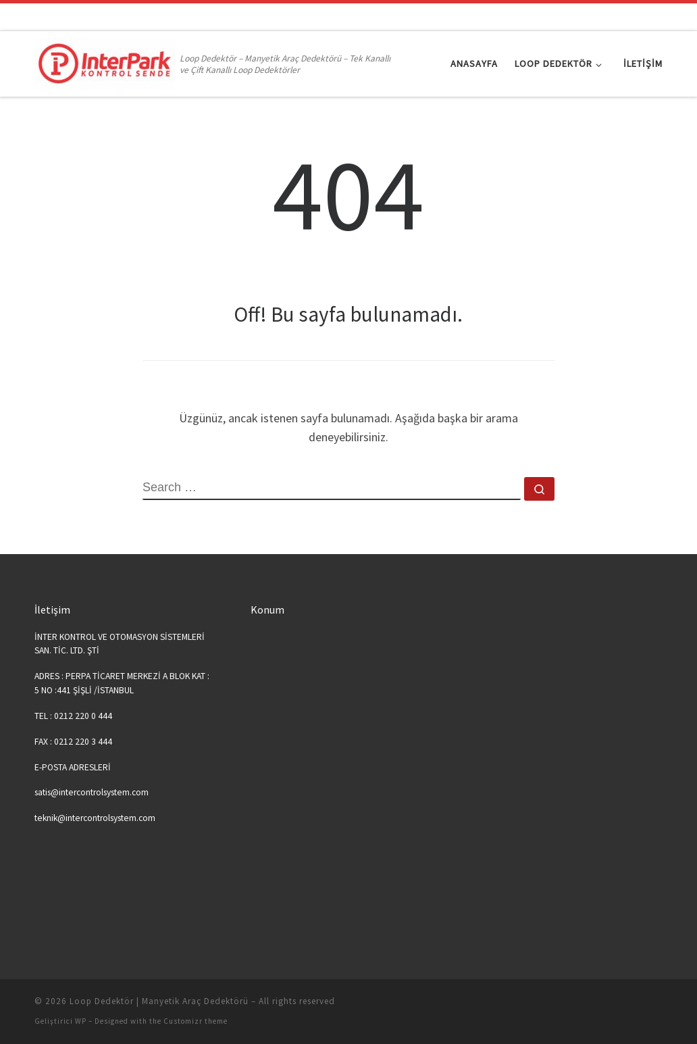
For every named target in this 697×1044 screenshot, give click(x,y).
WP (80, 1021)
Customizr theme (195, 1021)
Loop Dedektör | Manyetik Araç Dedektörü (159, 1001)
